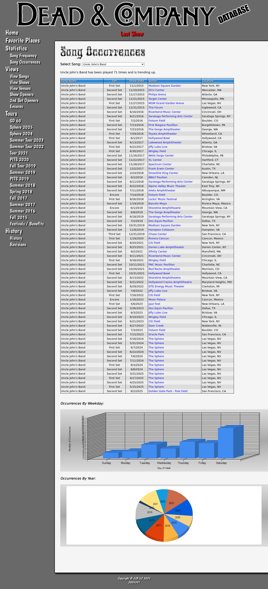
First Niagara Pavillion (163, 125)
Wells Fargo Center (161, 155)
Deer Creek (156, 325)
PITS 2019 (19, 179)
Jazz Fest (154, 303)
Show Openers (21, 94)
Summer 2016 (22, 211)
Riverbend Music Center (165, 111)
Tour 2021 (19, 153)
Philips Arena (157, 94)
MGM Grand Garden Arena (166, 103)
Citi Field (154, 242)
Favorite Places (22, 40)
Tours (11, 113)
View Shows (19, 82)
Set (114, 81)
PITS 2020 (19, 159)
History (13, 231)
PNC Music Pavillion (162, 264)
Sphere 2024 (21, 133)
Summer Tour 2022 (27, 146)
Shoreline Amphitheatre (165, 207)
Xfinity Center (158, 251)
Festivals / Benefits (27, 224)
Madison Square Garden (165, 85)
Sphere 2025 (21, 127)
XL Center (155, 159)
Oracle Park (156, 334)
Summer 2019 (22, 172)
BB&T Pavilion (158, 177)
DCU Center (157, 90)
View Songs (19, 76)
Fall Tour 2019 (23, 166)
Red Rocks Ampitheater (164, 269)
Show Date (136, 81)
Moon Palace (157, 299)
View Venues (20, 88)
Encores (16, 106)
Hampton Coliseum (161, 229)
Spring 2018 (21, 191)
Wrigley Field (157, 151)
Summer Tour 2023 (27, 140)
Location (208, 81)
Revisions (18, 244)
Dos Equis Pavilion (161, 221)
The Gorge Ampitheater (164, 129)
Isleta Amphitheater (162, 190)
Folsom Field (157, 120)
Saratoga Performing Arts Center (171, 116)
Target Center (158, 98)
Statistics (16, 48)
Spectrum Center (160, 164)
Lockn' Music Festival (163, 199)
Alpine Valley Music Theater (167, 186)
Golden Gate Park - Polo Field (168, 391)
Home (11, 32)
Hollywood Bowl (159, 138)
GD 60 (15, 121)
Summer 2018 (22, 185)
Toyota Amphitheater (163, 133)
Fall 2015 (18, 217)
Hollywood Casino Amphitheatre (170, 282)
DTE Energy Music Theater (166, 286)
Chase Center (158, 234)
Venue (153, 81)
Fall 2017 (18, 198)
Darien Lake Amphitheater (166, 247)
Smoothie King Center (163, 173)
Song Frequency (23, 55)
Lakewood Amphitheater (165, 142)
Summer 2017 (22, 204)
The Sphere (156, 338)
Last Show (131, 33)
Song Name (69, 81)
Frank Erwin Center (161, 168)
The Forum (156, 107)
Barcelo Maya (158, 203)
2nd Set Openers (24, 100)
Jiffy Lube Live (158, 146)
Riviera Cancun (159, 238)
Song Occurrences (25, 62)
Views (11, 69)
